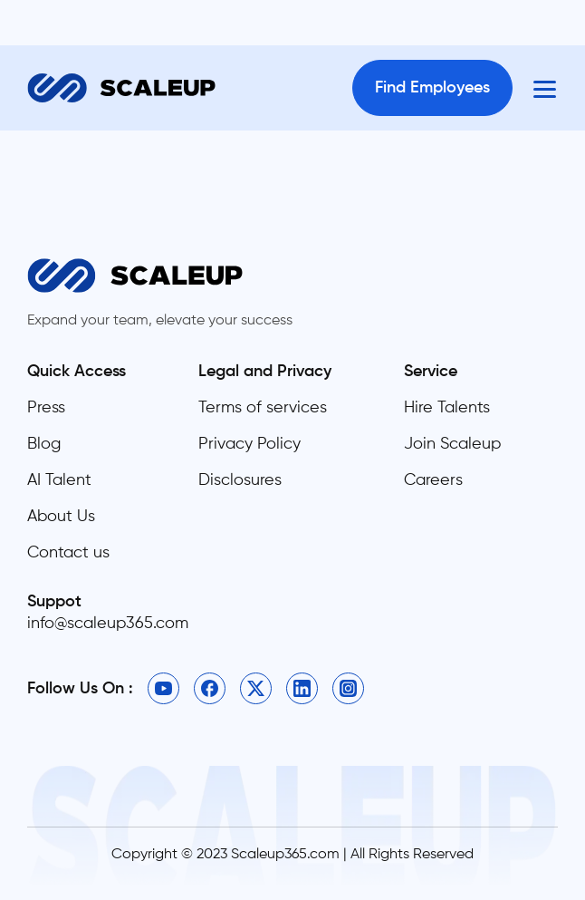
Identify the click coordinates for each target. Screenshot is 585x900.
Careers (433, 480)
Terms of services (262, 408)
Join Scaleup (452, 444)
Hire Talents (447, 408)
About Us (61, 516)
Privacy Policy (249, 444)
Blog (44, 444)
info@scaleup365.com (107, 623)
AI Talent (59, 480)
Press (46, 408)
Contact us (68, 553)
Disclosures (240, 480)
